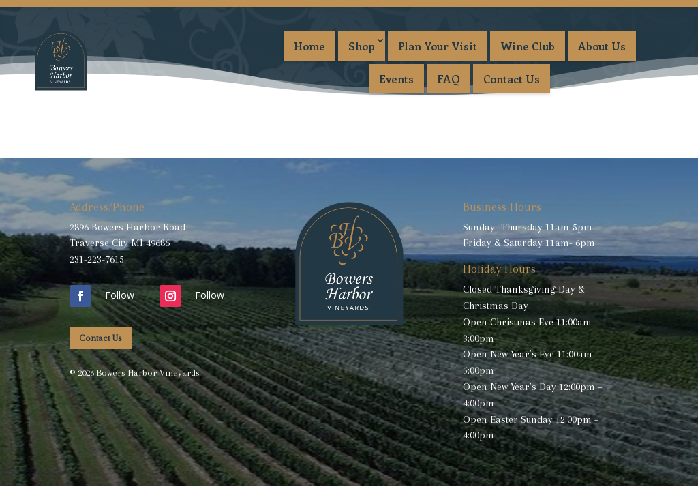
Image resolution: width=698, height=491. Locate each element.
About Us (602, 46)
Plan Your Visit (437, 46)
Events (396, 79)
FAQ (448, 79)
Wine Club (527, 46)
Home (309, 46)
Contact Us (511, 79)
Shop (361, 46)
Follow (119, 294)
